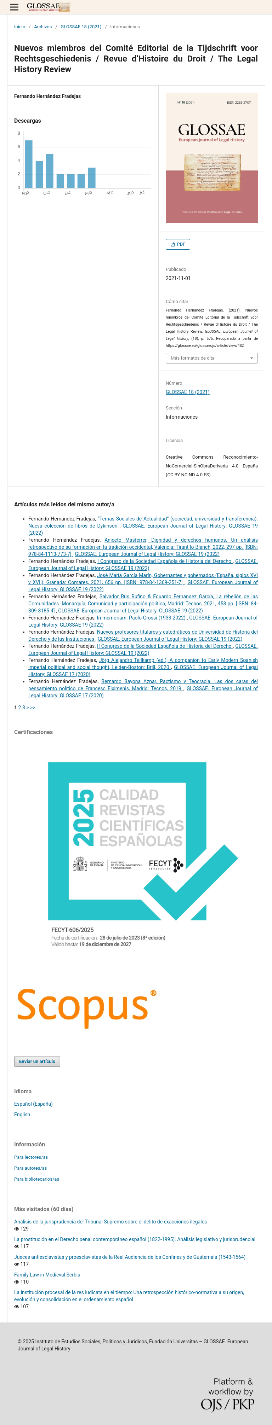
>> (32, 707)
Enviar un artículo (37, 1061)
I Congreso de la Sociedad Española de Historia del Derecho (165, 561)
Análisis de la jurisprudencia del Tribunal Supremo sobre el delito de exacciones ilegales (110, 1222)
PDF (180, 244)
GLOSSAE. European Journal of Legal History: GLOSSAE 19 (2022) (147, 554)
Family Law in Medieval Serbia (47, 1275)
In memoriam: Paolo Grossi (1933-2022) (142, 618)
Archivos (43, 26)
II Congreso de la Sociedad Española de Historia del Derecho (165, 646)
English (22, 1114)
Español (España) (33, 1104)
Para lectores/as (31, 1157)
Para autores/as (30, 1168)
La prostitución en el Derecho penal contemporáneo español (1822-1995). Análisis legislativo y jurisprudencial (134, 1239)
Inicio (19, 26)
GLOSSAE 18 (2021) (81, 26)
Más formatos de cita (193, 358)
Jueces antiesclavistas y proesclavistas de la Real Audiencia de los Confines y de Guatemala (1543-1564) (129, 1257)
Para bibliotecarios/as (36, 1179)
